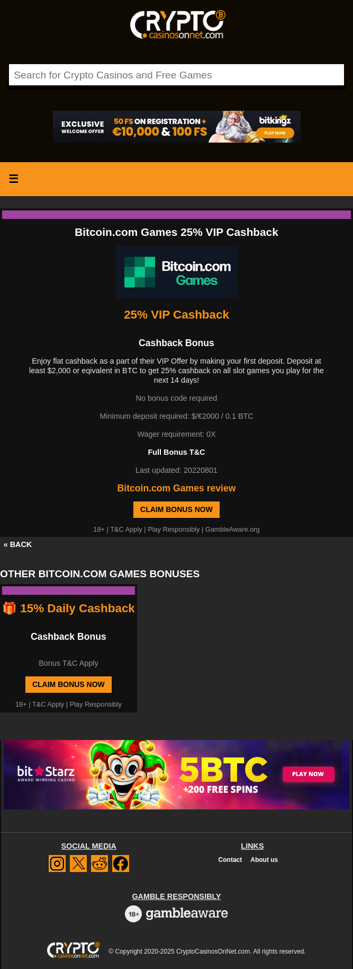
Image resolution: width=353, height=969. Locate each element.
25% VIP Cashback (176, 314)
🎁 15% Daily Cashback (68, 608)
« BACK (18, 544)
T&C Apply (126, 529)
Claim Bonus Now (176, 509)
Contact (230, 860)
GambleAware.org (232, 529)
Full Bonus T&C (176, 452)
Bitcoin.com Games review (176, 488)
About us (264, 860)
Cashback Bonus (68, 636)
